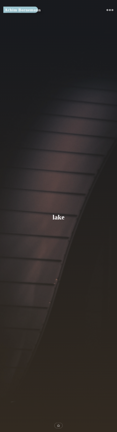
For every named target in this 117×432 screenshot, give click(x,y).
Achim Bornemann (23, 10)
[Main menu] (110, 10)
